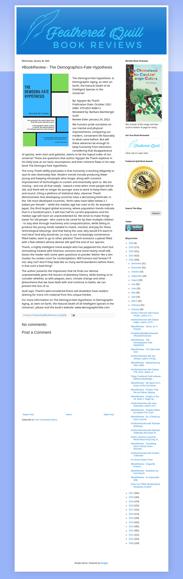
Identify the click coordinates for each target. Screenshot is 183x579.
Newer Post (28, 414)
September (136, 276)
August (135, 280)
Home (69, 414)
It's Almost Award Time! (142, 459)
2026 (131, 243)
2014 (131, 522)
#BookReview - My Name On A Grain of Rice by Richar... (145, 384)
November (136, 267)
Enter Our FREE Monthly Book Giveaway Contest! (145, 485)
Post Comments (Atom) (46, 419)
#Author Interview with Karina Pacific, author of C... (145, 314)
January (135, 309)
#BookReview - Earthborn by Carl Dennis (144, 472)
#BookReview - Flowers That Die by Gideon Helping (144, 390)
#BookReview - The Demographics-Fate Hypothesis (141, 342)
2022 (131, 260)
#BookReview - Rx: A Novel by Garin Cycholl (145, 417)
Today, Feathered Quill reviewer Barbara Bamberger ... (146, 377)
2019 (131, 501)
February (135, 305)
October (135, 271)
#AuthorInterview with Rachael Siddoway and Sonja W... (145, 431)
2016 (131, 514)
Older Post (109, 414)
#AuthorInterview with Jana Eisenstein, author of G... (144, 404)
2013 (131, 526)
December (136, 263)
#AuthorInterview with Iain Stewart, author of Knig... (144, 357)
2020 (131, 497)
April (133, 297)
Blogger (104, 563)
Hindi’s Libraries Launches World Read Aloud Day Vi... (145, 438)
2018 (131, 505)
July (133, 284)
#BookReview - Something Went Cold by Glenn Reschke (143, 446)
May (133, 292)
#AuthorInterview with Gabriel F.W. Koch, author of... (145, 370)
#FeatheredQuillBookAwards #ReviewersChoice (144, 334)
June (134, 288)
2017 (131, 509)
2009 (131, 543)
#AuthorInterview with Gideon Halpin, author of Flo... (145, 321)
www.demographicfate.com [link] (92, 307)
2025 (131, 247)
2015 (131, 518)
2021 (131, 493)
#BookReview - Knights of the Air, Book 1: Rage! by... (145, 397)
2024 (131, 251)
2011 (131, 535)
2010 (131, 539)
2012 (131, 530)
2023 (131, 255)
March (134, 301)
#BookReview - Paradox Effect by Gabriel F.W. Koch (145, 411)
